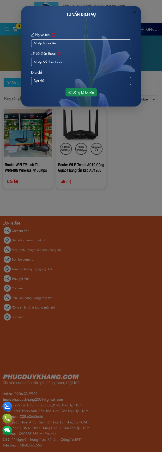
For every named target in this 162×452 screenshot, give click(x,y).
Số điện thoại (46, 53)
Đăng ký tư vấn (81, 92)
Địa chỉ (36, 72)
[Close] (135, 12)
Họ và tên (43, 35)
